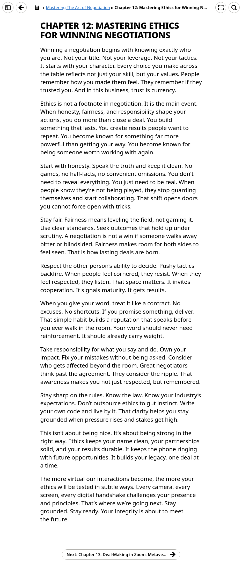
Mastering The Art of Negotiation (78, 7)
